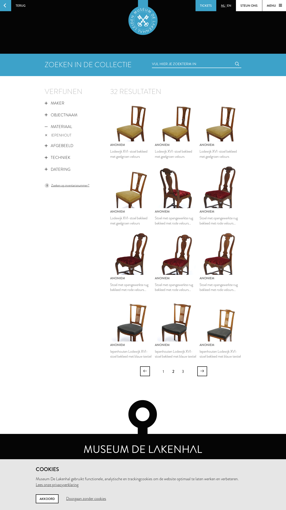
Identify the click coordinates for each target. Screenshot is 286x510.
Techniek (57, 157)
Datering (57, 169)
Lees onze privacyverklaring (57, 485)
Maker (54, 103)
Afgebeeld (59, 146)
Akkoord (47, 499)
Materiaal (58, 127)
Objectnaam (61, 115)
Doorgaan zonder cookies (86, 498)
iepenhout (58, 135)
